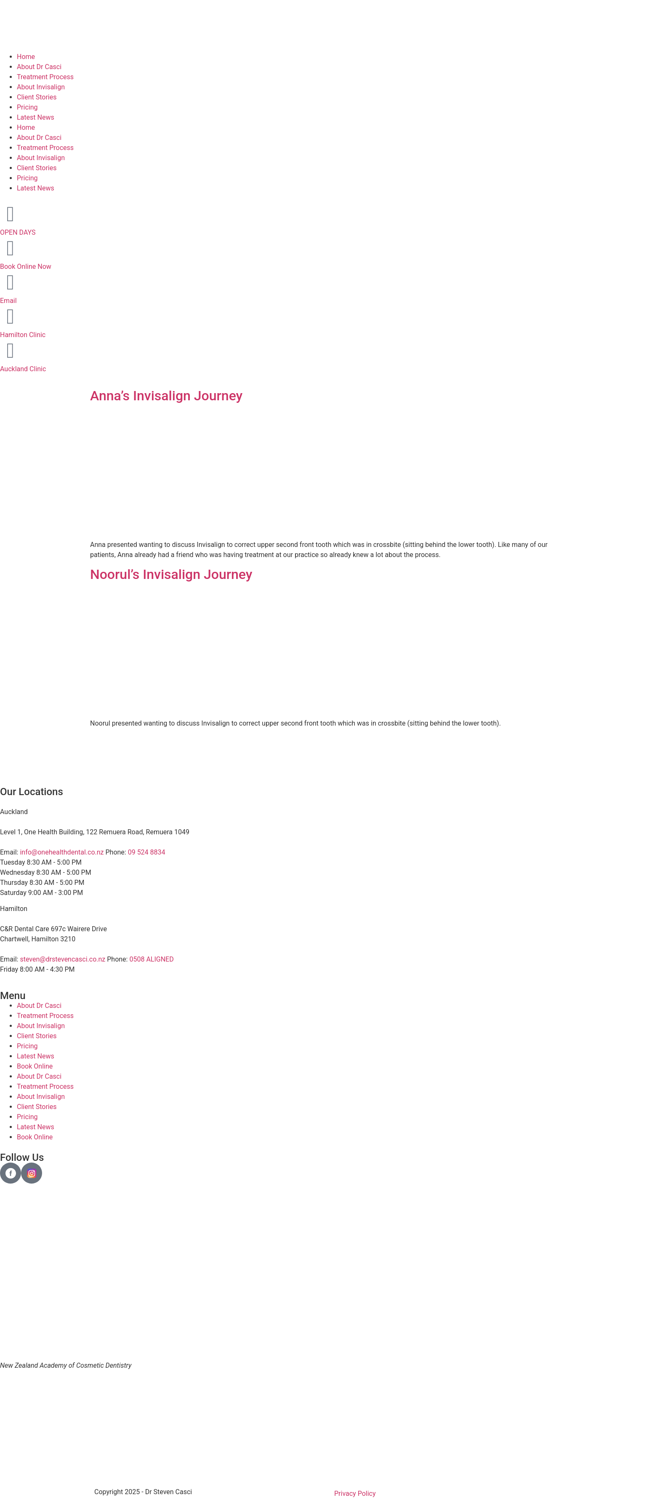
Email (8, 301)
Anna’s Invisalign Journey (166, 396)
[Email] (10, 282)
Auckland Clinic (23, 369)
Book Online (35, 1066)
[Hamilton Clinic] (10, 316)
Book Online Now (25, 267)
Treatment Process (45, 77)
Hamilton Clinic (22, 335)
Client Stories (36, 97)
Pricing (27, 107)
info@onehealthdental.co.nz (62, 852)
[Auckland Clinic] (10, 350)
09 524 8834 (146, 852)
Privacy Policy (355, 1494)
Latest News (35, 117)
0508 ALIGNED (151, 959)
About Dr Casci (39, 67)
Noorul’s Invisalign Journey (171, 574)
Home (26, 57)
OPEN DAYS (18, 232)
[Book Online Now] (10, 248)
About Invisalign (41, 87)
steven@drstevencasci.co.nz (62, 959)
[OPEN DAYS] (10, 214)
